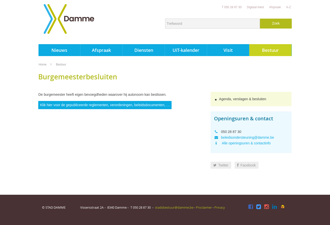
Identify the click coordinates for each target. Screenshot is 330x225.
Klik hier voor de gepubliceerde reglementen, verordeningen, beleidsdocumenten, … (105, 105)
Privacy (219, 207)
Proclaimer (204, 207)
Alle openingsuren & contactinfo (246, 143)
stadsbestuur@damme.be (174, 207)
